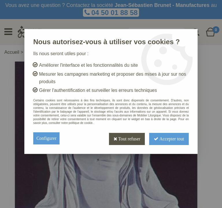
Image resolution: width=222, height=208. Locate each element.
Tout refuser (126, 138)
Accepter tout (168, 138)
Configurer (46, 138)
